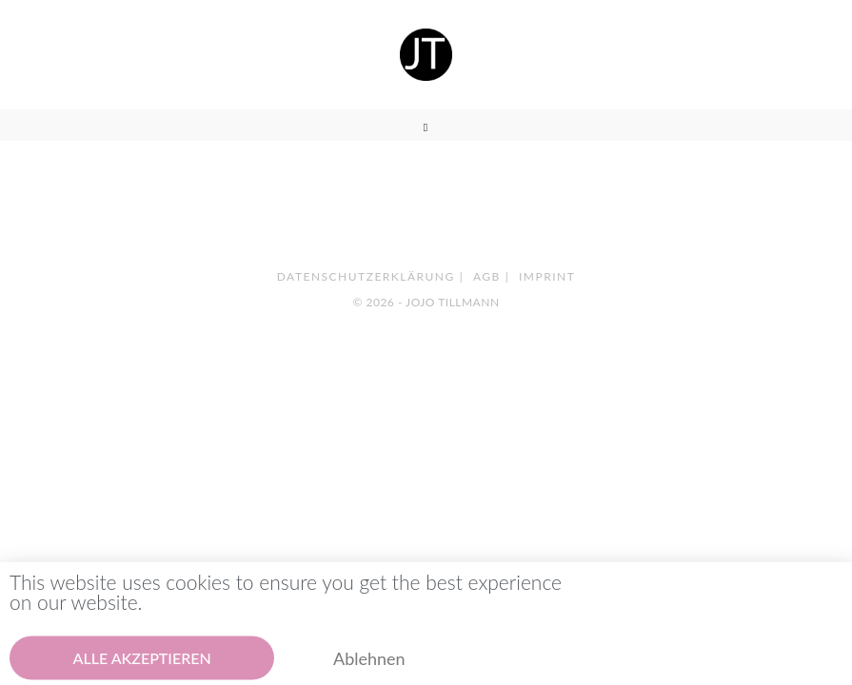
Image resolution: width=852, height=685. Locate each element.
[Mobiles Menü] (426, 127)
